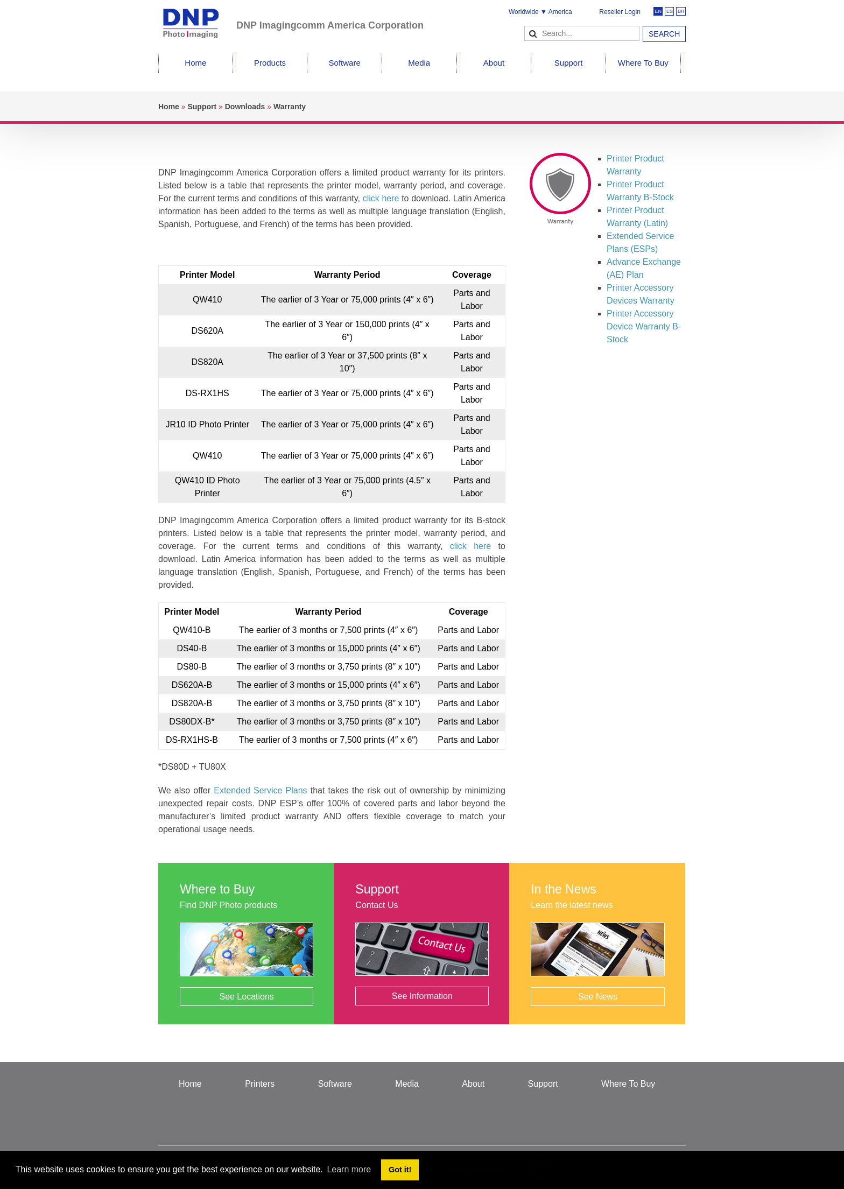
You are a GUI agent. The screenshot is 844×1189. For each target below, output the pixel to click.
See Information (422, 996)
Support (568, 62)
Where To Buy (643, 62)
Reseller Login (620, 12)
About (493, 62)
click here (381, 198)
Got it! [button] (400, 1169)
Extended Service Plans (260, 790)
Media (419, 62)
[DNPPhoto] (197, 19)
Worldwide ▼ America (540, 12)
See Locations (246, 996)
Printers (260, 1083)
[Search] (581, 33)
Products (270, 62)
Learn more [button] (349, 1169)
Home (195, 62)
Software (345, 62)
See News (597, 996)
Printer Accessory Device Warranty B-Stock (644, 326)
